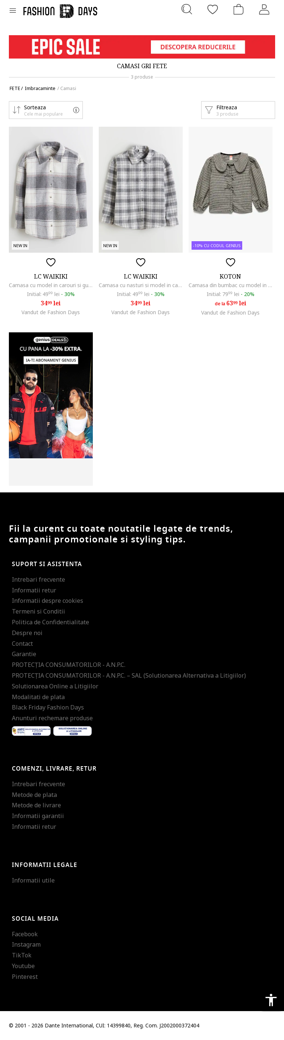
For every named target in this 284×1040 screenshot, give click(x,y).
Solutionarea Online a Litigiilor (55, 686)
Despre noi (27, 633)
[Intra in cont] (264, 9)
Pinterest (25, 977)
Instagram (26, 944)
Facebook (25, 934)
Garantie (24, 654)
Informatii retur (34, 590)
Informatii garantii (38, 816)
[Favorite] (212, 9)
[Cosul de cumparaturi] (238, 9)
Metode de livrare (36, 805)
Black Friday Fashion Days (48, 707)
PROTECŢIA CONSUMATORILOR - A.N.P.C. (68, 665)
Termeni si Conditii (38, 611)
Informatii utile (33, 880)
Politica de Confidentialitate (50, 622)
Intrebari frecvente (38, 579)
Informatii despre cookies (47, 601)
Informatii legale (44, 865)
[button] (46, 110)
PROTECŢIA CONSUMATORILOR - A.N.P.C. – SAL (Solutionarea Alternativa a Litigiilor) (129, 675)
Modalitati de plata (38, 697)
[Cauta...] (187, 9)
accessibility (271, 1000)
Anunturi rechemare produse (52, 718)
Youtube (23, 966)
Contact (22, 643)
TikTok (21, 955)
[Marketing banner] (142, 47)
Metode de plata (34, 795)
